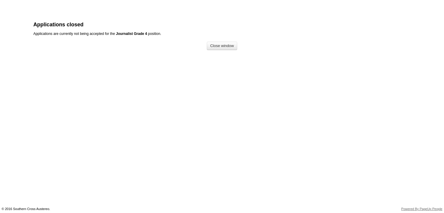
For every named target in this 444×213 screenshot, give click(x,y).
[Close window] (222, 46)
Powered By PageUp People (421, 209)
